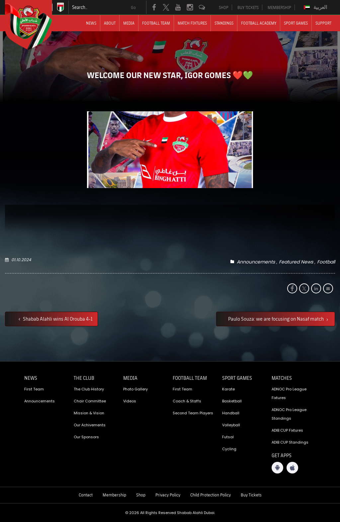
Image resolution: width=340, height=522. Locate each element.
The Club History (89, 389)
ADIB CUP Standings (290, 442)
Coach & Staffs (187, 401)
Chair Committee (90, 401)
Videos (129, 401)
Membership (114, 494)
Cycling (229, 449)
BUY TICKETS (248, 7)
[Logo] (34, 25)
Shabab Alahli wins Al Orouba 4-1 (57, 319)
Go (133, 7)
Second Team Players (193, 413)
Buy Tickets (251, 494)
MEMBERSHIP (279, 7)
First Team (34, 389)
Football (326, 262)
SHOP (223, 7)
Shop (140, 494)
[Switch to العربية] (316, 7)
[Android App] (277, 467)
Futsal (228, 437)
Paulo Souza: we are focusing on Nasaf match (276, 319)
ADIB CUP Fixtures (287, 430)
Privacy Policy (167, 494)
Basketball (232, 401)
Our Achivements (90, 425)
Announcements (256, 262)
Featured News (296, 262)
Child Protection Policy (210, 494)
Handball (230, 413)
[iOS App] (292, 467)
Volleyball (231, 425)
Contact (86, 494)
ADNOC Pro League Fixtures (289, 393)
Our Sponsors (86, 437)
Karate (228, 389)
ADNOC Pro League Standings (289, 414)
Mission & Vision (89, 413)
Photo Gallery (135, 389)
